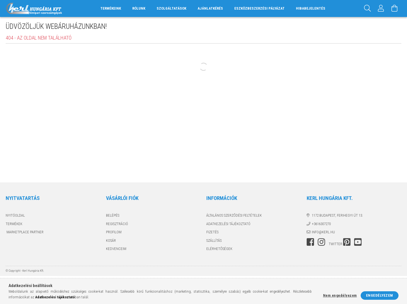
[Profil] (381, 8)
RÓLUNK (138, 8)
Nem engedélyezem (340, 295)
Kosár (111, 240)
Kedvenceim (116, 249)
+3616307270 (321, 224)
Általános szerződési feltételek (234, 215)
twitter (335, 244)
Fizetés (212, 232)
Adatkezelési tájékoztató (228, 224)
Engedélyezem (379, 295)
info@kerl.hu (323, 232)
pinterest (346, 242)
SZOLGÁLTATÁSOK (171, 8)
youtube (357, 242)
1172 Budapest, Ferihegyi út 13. (337, 215)
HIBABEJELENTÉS (310, 8)
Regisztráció (117, 224)
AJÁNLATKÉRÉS (210, 8)
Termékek (14, 224)
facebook (310, 242)
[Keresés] (367, 8)
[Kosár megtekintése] (394, 8)
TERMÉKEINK (110, 8)
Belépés (112, 215)
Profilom (114, 232)
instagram (321, 242)
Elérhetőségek (219, 249)
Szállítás (214, 240)
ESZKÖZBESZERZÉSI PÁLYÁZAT (259, 8)
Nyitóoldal (15, 215)
